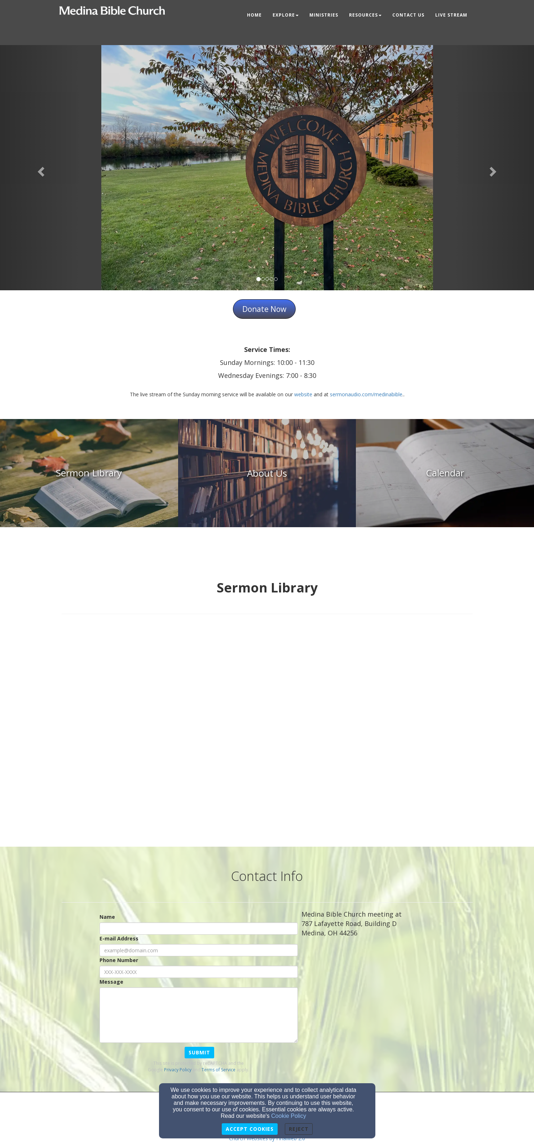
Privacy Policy (177, 1070)
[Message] (199, 1015)
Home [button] (254, 15)
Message (111, 981)
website (303, 394)
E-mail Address (119, 938)
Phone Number (119, 960)
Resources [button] (365, 15)
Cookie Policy (288, 1116)
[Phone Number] (199, 972)
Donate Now (264, 309)
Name (107, 916)
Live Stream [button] (451, 15)
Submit (199, 1052)
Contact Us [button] (408, 15)
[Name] (199, 928)
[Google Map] (387, 990)
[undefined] (89, 473)
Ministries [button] (323, 15)
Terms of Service (218, 1070)
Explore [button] (286, 15)
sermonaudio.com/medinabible (366, 394)
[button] (40, 169)
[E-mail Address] (199, 950)
